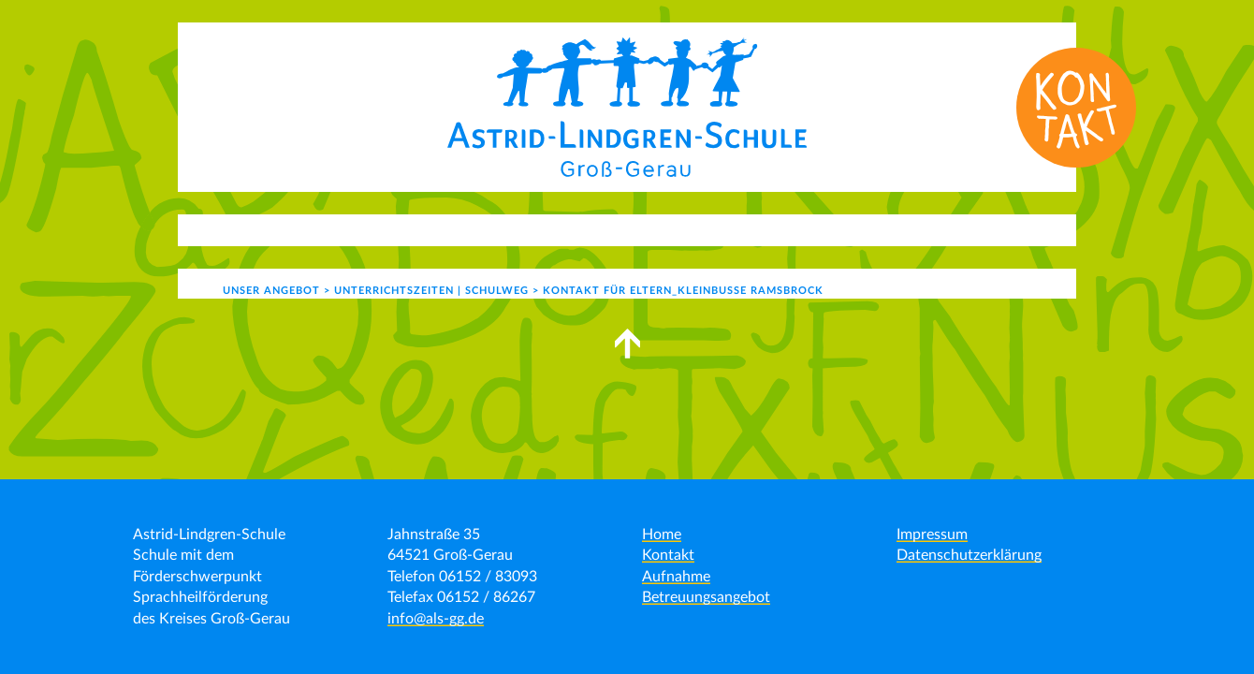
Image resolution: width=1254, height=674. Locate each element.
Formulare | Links (960, 229)
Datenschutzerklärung (969, 555)
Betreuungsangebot (706, 597)
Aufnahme (676, 576)
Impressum (932, 534)
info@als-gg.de (435, 618)
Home (661, 534)
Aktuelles (290, 229)
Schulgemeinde (706, 229)
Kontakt (837, 229)
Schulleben (565, 229)
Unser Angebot (425, 229)
